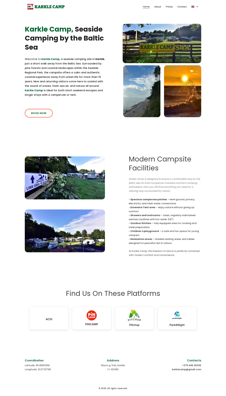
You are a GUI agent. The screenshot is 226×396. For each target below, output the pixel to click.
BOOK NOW (38, 114)
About (157, 6)
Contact (182, 6)
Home (146, 6)
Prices (169, 6)
